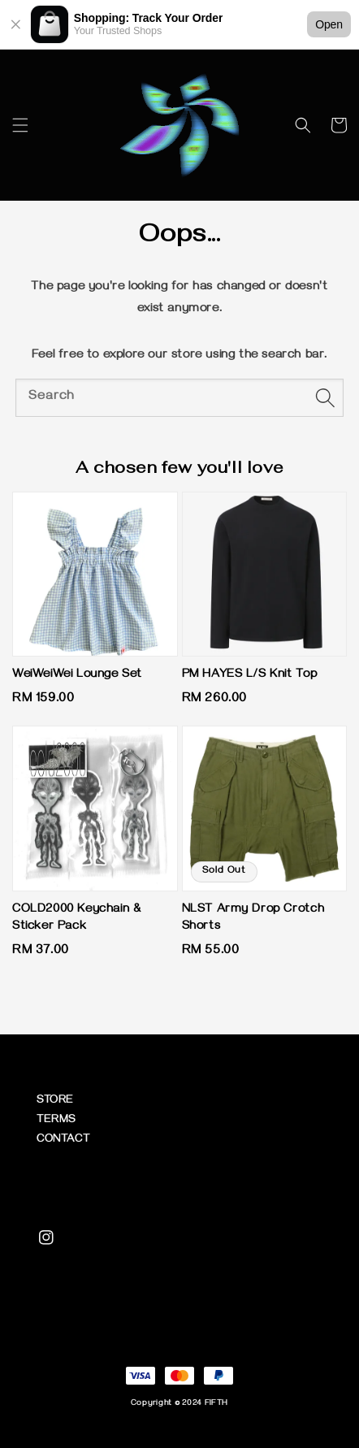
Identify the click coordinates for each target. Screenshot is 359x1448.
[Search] (325, 397)
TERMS (56, 1121)
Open (329, 24)
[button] (20, 125)
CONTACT (63, 1140)
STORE (55, 1101)
